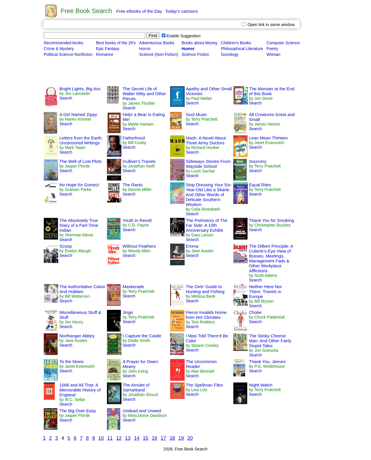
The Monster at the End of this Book (271, 91)
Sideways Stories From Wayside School (208, 164)
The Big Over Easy (77, 410)
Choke (255, 312)
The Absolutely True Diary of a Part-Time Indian (78, 225)
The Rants (133, 184)
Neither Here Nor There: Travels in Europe (265, 291)
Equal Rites (260, 184)
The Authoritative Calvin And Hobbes (82, 289)
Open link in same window (268, 24)
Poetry (272, 48)
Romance (104, 54)
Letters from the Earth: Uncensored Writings (81, 140)
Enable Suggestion (181, 36)
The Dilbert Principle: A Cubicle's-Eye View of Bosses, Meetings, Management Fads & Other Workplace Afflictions (271, 258)
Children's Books (236, 43)
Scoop (65, 246)
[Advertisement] (148, 72)
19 (181, 438)
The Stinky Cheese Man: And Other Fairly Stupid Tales (270, 340)
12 (119, 438)
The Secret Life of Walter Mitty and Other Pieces (144, 93)
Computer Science (283, 43)
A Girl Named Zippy (78, 114)
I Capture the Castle (142, 335)
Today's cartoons (182, 11)
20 (190, 438)
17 (163, 438)
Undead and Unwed (142, 410)
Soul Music (196, 114)
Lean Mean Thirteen (268, 137)
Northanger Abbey (76, 335)
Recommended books (63, 43)
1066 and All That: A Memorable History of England (80, 389)
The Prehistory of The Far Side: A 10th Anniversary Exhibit (207, 225)
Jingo (128, 312)
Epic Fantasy (107, 48)
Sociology (230, 54)
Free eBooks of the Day (139, 11)
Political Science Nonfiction (68, 54)
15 (145, 438)
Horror (145, 48)
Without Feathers (139, 246)
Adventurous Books (156, 43)
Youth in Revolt (137, 220)
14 (136, 438)
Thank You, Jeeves (267, 361)
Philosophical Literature (242, 48)
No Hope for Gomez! (79, 184)
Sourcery (257, 161)
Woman (273, 54)
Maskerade (133, 286)
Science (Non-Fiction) (158, 54)
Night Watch (260, 384)
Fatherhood (134, 137)
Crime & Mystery (59, 48)
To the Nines (71, 361)
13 (127, 438)
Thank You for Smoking (271, 220)
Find (153, 35)
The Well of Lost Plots (80, 161)
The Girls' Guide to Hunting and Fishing (205, 289)
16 (154, 438)
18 (172, 438)
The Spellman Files (204, 384)
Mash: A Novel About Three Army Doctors (206, 140)
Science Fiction (195, 54)
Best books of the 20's (116, 43)
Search (65, 98)
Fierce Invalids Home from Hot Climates (206, 315)
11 (110, 438)
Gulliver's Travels (139, 161)
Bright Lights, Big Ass (80, 88)
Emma (192, 246)
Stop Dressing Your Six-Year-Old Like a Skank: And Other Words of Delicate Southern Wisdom (209, 194)
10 (101, 438)
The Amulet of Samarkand (136, 387)
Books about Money (199, 43)
